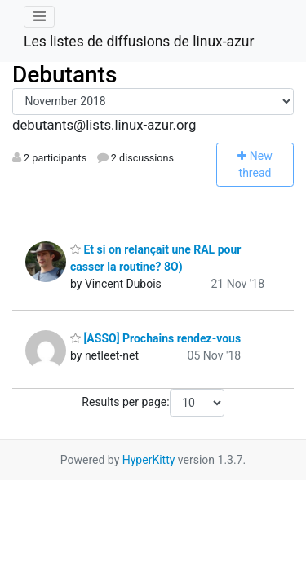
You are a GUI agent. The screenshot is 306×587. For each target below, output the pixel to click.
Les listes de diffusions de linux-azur (139, 41)
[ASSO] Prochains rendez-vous (155, 338)
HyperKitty (148, 459)
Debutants (64, 74)
